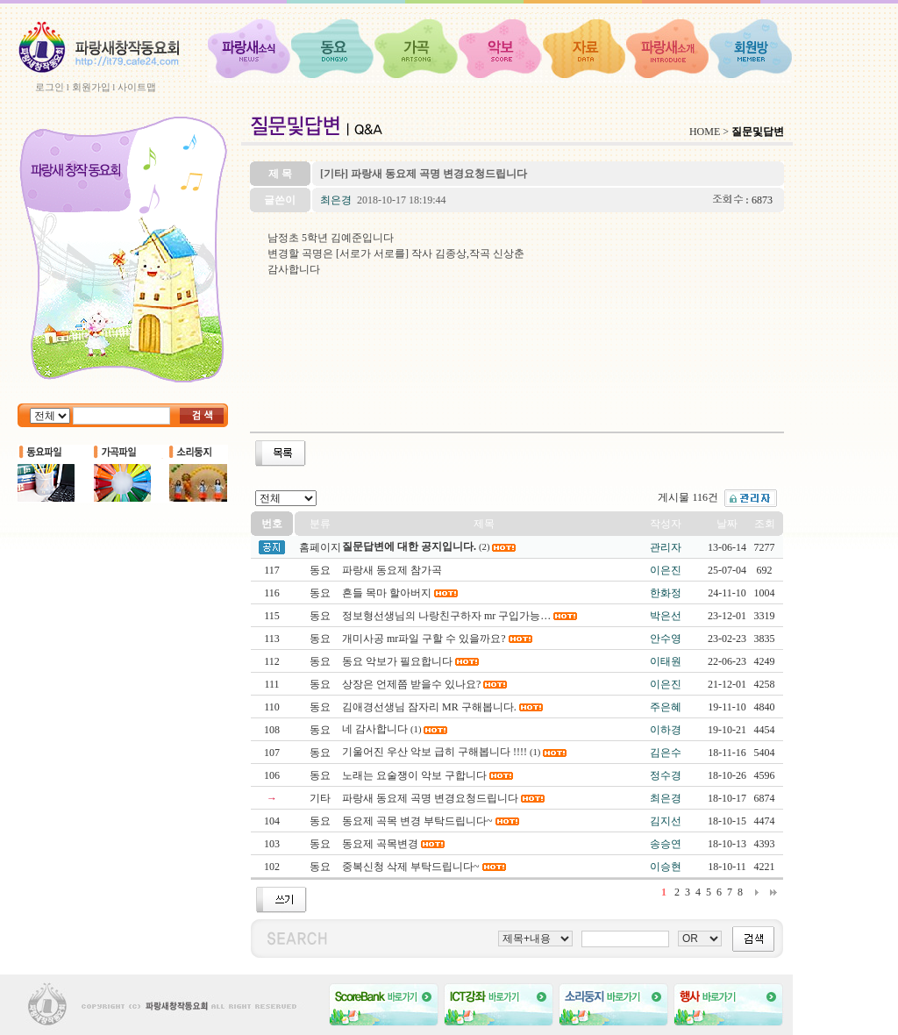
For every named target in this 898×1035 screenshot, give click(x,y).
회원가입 (91, 87)
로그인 (49, 87)
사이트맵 (137, 87)
